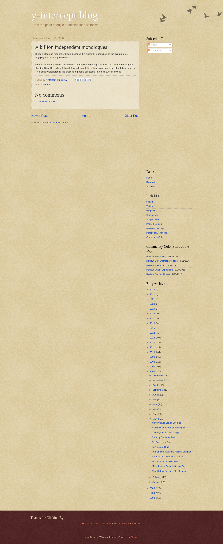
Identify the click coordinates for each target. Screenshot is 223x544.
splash (149, 201)
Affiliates (150, 186)
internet (46, 84)
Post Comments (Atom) (56, 122)
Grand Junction (121, 523)
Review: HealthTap (155, 265)
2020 (152, 304)
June (155, 404)
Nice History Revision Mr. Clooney (169, 471)
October (156, 385)
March (155, 418)
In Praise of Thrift (160, 447)
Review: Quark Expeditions (159, 269)
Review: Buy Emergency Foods (162, 261)
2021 (152, 299)
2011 (152, 347)
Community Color (155, 237)
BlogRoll (150, 210)
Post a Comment (47, 101)
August (156, 394)
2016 (152, 323)
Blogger (135, 537)
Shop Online (152, 219)
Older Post (132, 115)
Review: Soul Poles (156, 256)
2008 (152, 361)
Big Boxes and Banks (162, 442)
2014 (152, 333)
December (157, 375)
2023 (152, 289)
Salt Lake (136, 523)
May (154, 409)
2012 (152, 342)
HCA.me (86, 523)
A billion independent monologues (169, 427)
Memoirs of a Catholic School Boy (169, 466)
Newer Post (39, 115)
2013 (152, 337)
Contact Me (152, 215)
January (156, 482)
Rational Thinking (155, 228)
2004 (152, 493)
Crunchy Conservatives (163, 437)
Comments (155, 50)
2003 (152, 498)
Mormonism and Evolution (165, 461)
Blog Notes (151, 182)
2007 (152, 366)
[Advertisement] (156, 111)
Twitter (149, 206)
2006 (152, 371)
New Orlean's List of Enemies (166, 422)
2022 (152, 294)
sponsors (97, 523)
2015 (152, 328)
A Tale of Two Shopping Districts (168, 456)
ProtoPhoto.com (154, 224)
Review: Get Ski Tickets (158, 274)
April (154, 414)
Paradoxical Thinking (156, 232)
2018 (152, 313)
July (154, 399)
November (157, 380)
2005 (152, 488)
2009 (152, 357)
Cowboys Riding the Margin (165, 432)
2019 (152, 308)
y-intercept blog (64, 15)
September (158, 390)
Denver (108, 523)
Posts (152, 44)
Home (86, 115)
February (157, 477)
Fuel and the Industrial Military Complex (171, 451)
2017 (152, 318)
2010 (152, 352)
